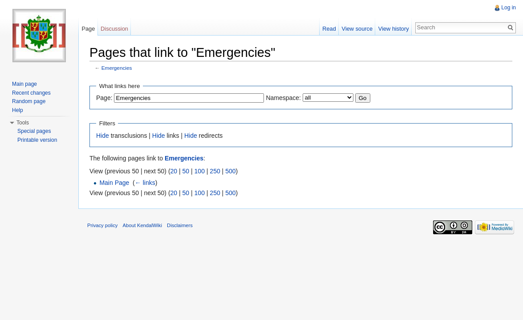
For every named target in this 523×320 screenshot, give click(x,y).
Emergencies (116, 68)
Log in (508, 7)
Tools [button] (22, 123)
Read (329, 28)
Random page (28, 101)
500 (230, 171)
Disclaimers (180, 225)
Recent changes (31, 93)
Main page (24, 84)
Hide (102, 135)
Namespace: (283, 97)
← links (145, 182)
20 (174, 171)
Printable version (37, 140)
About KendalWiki (142, 225)
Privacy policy (102, 225)
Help (17, 110)
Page (88, 28)
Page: (104, 97)
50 (186, 171)
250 (215, 171)
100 (200, 171)
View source (357, 28)
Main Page (114, 182)
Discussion (114, 28)
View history (393, 28)
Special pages (34, 131)
